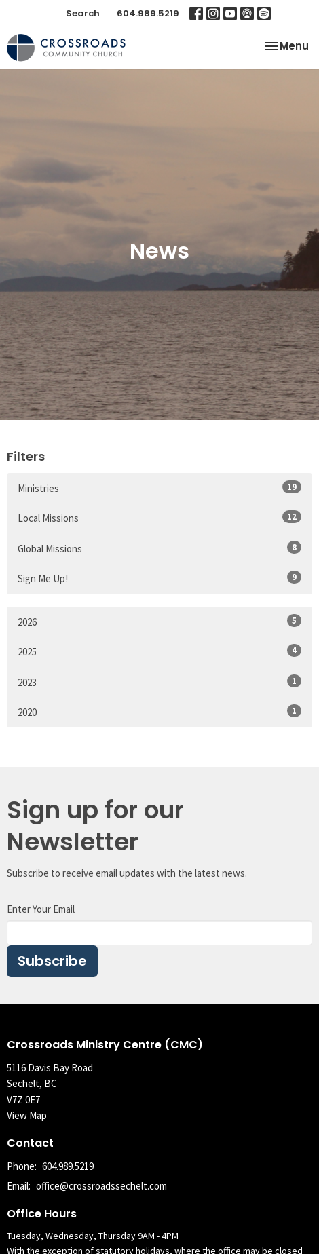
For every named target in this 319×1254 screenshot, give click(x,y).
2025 (159, 651)
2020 (159, 711)
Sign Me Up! (159, 578)
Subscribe (52, 960)
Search (83, 13)
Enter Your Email (41, 908)
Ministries (159, 487)
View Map (27, 1115)
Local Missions (159, 517)
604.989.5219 (148, 13)
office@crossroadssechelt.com (101, 1185)
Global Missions (159, 548)
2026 (159, 621)
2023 (159, 681)
